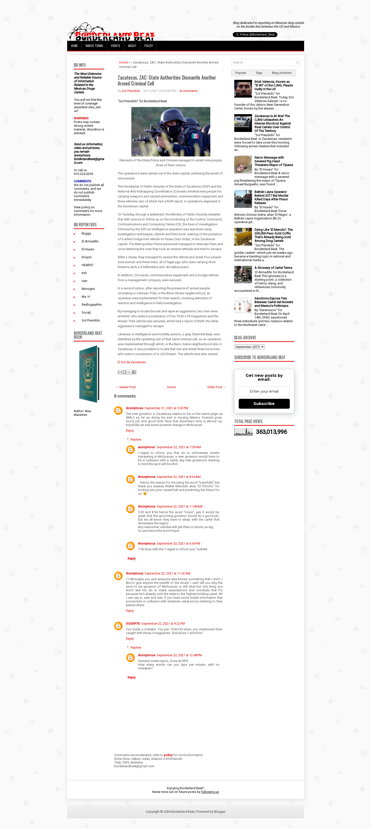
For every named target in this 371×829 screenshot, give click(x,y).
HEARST (88, 265)
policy (85, 207)
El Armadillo (90, 241)
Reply (130, 430)
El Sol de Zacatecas (132, 362)
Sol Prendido (91, 320)
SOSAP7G (133, 623)
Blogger (219, 811)
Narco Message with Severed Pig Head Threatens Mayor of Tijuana (273, 161)
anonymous (147, 447)
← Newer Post (126, 387)
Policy (148, 45)
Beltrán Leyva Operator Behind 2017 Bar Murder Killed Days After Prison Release (271, 197)
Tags (259, 73)
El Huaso (88, 249)
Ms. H (86, 296)
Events (115, 45)
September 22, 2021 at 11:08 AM (179, 506)
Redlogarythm (92, 304)
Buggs (86, 233)
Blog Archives (282, 73)
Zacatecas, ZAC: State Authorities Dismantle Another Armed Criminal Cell (167, 80)
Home (74, 45)
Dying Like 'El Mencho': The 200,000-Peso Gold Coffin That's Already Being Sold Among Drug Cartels (273, 235)
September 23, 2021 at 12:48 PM (179, 655)
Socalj (86, 312)
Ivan (84, 281)
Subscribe (264, 403)
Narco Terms (94, 45)
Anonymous (134, 408)
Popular (241, 73)
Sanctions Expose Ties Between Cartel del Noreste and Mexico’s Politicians (273, 302)
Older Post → (216, 387)
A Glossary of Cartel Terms (273, 268)
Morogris (88, 289)
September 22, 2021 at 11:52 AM (167, 573)
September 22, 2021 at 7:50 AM (179, 447)
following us (210, 792)
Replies (136, 439)
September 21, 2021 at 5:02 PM (166, 408)
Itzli (84, 273)
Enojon (87, 257)
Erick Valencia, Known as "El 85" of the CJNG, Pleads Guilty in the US (273, 85)
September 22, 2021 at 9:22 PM (163, 623)
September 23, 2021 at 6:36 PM (178, 543)
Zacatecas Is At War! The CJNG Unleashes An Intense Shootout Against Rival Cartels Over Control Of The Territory (272, 123)
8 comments (188, 91)
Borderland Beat (182, 811)
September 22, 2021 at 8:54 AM (179, 477)
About (132, 45)
